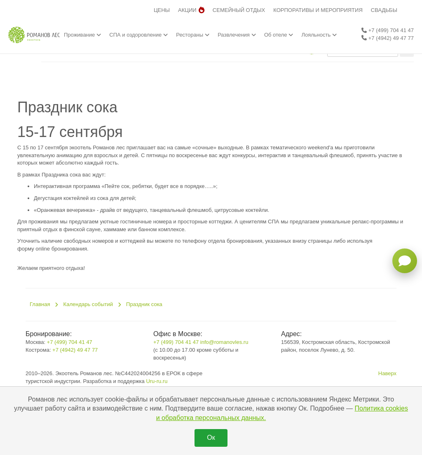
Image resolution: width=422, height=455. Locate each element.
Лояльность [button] (319, 35)
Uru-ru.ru (156, 381)
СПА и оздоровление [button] (138, 35)
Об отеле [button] (278, 35)
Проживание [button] (82, 35)
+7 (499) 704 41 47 (387, 30)
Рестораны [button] (192, 35)
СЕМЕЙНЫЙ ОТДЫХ (239, 10)
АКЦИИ (191, 10)
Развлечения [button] (237, 35)
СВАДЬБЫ (384, 10)
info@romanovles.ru (224, 342)
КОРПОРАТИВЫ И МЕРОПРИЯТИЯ (318, 10)
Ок (211, 437)
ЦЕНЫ (162, 10)
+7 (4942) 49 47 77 (387, 38)
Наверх (387, 373)
